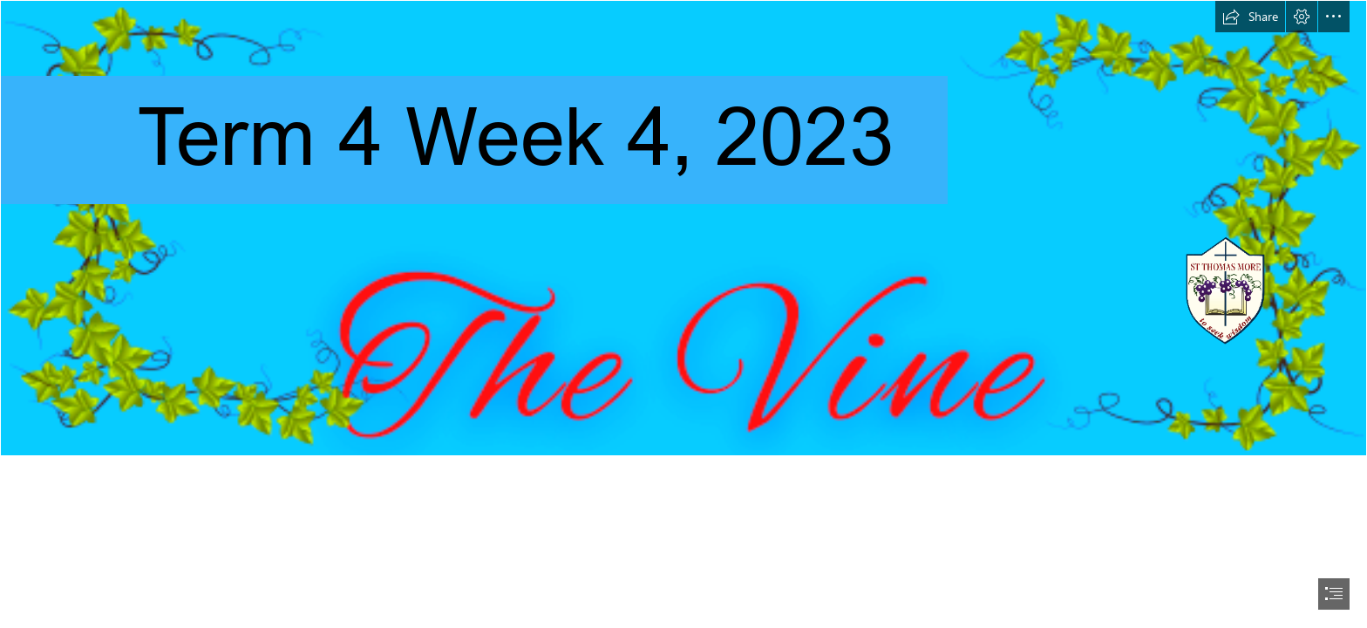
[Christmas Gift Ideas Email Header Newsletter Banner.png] (683, 228)
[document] (683, 314)
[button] (1250, 16)
